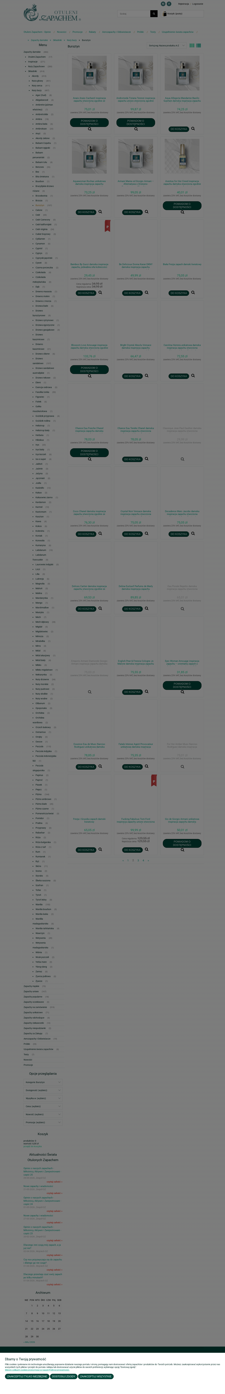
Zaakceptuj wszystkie (95, 1376)
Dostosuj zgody (63, 1376)
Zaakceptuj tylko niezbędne (27, 1376)
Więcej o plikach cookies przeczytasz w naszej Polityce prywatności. (37, 1370)
